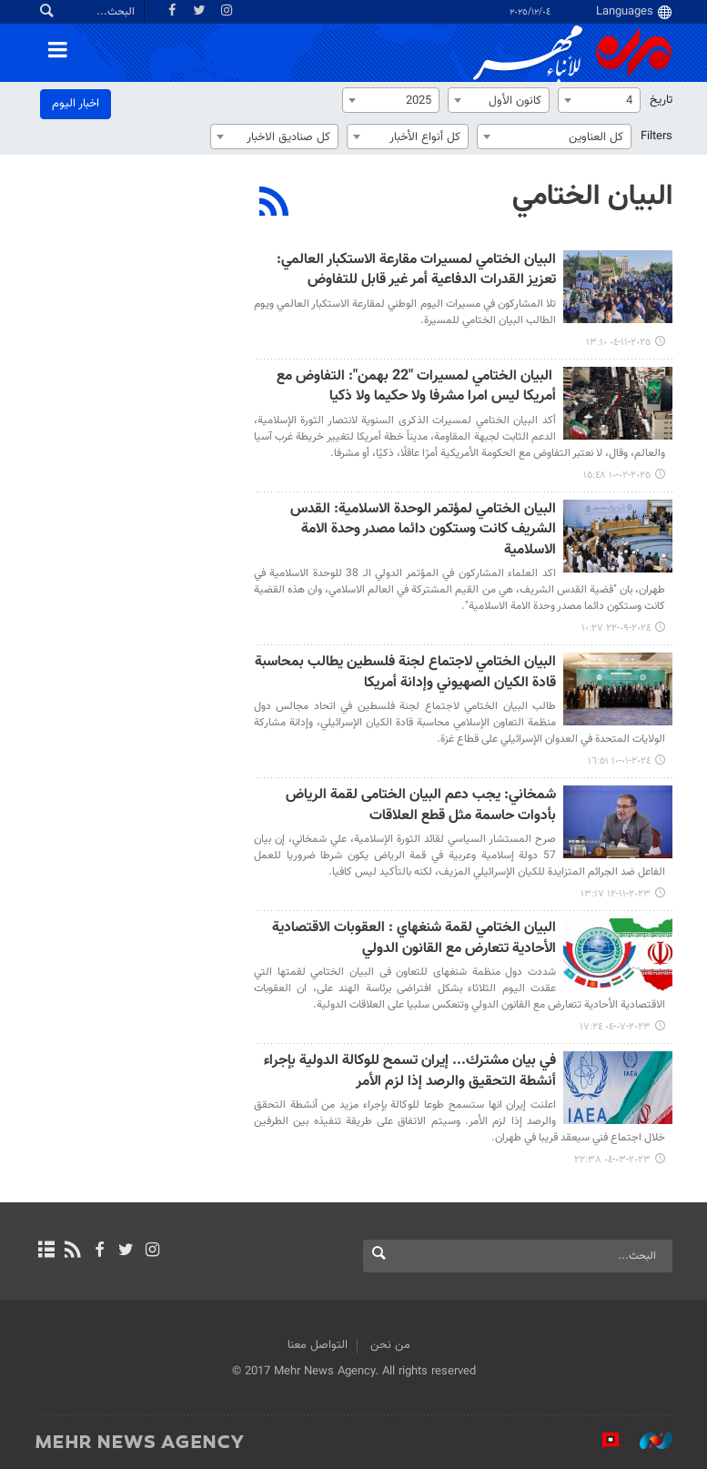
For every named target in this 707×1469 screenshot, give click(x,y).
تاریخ (661, 100)
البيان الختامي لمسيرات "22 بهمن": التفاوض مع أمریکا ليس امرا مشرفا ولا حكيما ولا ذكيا (416, 387)
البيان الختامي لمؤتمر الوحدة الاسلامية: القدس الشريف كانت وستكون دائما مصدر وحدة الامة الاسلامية (423, 531)
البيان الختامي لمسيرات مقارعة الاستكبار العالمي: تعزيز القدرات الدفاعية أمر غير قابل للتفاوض (416, 270)
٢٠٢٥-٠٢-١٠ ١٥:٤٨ (617, 475)
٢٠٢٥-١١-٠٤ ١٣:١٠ (618, 342)
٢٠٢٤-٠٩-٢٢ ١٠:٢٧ (616, 628)
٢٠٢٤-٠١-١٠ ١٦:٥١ (619, 761)
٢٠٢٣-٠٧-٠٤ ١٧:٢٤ (615, 1027)
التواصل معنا (318, 1345)
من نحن (390, 1345)
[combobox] (599, 100)
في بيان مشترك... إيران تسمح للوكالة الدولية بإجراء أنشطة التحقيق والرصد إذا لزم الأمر (410, 1071)
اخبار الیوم (75, 104)
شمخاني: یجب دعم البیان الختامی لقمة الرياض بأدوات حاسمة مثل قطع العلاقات (421, 805)
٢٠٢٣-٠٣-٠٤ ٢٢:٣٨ (612, 1160)
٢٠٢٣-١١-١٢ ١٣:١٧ (616, 894)
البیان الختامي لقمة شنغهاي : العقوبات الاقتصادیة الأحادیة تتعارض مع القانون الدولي (414, 938)
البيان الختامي (592, 196)
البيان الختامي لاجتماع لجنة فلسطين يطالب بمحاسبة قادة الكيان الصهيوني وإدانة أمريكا (405, 673)
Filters (656, 136)
